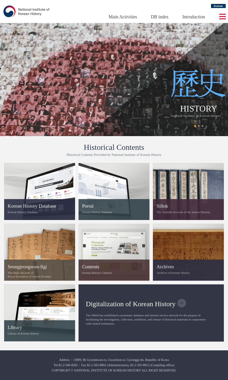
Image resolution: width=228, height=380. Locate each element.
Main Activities (123, 16)
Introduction (193, 16)
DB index (160, 16)
